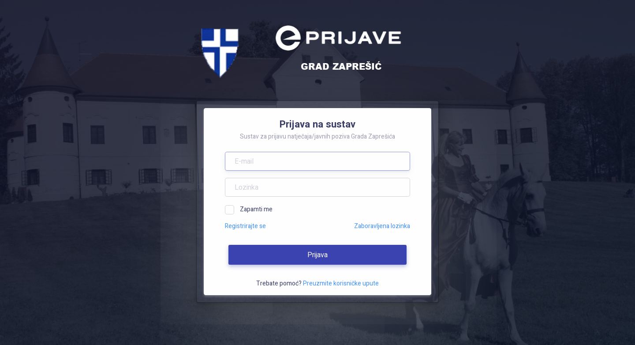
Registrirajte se (245, 226)
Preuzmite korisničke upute (341, 283)
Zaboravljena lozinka (382, 226)
